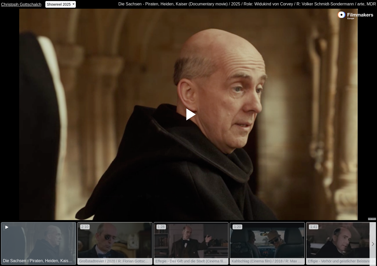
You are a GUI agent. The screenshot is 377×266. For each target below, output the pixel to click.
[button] (373, 244)
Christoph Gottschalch (21, 4)
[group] (38, 243)
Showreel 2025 (59, 4)
